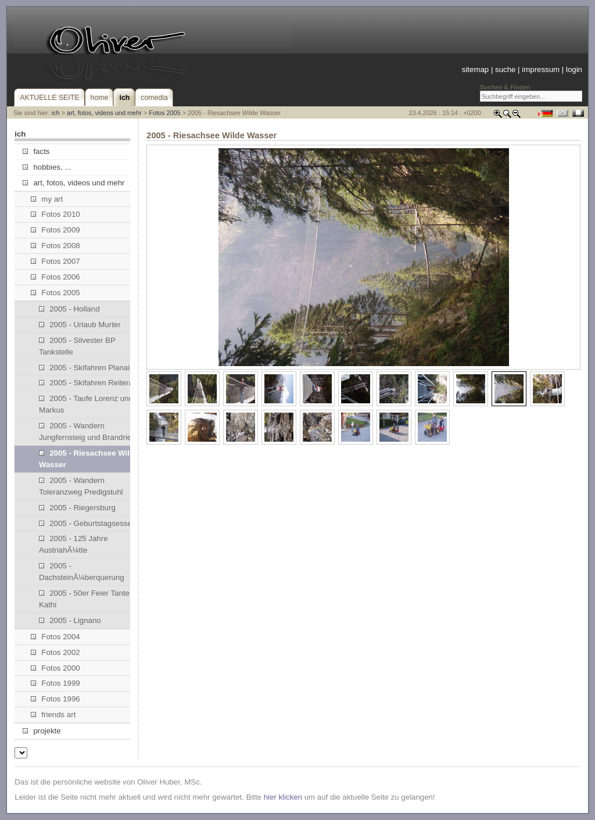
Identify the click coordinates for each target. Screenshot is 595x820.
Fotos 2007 (55, 261)
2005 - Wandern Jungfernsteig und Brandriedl (88, 431)
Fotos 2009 (55, 229)
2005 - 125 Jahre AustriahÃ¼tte (73, 544)
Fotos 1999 (55, 683)
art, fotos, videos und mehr (104, 112)
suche (505, 69)
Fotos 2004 (55, 636)
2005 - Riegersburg (77, 507)
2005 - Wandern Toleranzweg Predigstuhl (81, 486)
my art (47, 199)
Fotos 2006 (55, 277)
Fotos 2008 (55, 245)
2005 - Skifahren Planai (84, 367)
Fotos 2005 (164, 112)
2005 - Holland (69, 309)
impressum (541, 69)
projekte (41, 730)
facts (36, 151)
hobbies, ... (47, 167)
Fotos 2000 (55, 668)
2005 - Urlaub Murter (80, 324)
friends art (53, 714)
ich (56, 112)
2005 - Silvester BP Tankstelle (77, 346)
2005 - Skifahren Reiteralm (90, 382)
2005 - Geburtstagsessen (87, 523)
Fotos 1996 (55, 698)
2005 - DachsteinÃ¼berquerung (81, 571)
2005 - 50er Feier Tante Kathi (84, 599)
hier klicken (283, 797)
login (574, 69)
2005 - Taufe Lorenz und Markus (86, 404)
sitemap (475, 69)
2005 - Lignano (70, 620)
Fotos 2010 (55, 214)
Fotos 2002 (55, 652)
